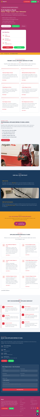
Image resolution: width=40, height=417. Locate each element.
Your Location (22, 373)
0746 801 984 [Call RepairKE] (27, 1)
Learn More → (24, 110)
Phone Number (22, 368)
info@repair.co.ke (8, 43)
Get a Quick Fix (5, 140)
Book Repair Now (20, 389)
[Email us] (37, 414)
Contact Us (22, 409)
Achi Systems (21, 415)
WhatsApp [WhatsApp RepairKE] (34, 1)
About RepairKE (22, 402)
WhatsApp (19, 47)
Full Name (3, 368)
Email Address (4, 373)
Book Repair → (4, 80)
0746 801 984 (7, 36)
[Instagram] (35, 408)
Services (21, 406)
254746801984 (8, 40)
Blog (20, 411)
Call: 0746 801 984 (6, 26)
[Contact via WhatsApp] (37, 411)
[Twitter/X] (33, 408)
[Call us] (37, 408)
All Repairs (24, 26)
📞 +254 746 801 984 (34, 403)
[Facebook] (31, 408)
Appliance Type (4, 378)
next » (8, 290)
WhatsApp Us (16, 26)
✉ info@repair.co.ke (34, 404)
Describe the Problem (5, 382)
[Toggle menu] (38, 1)
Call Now (7, 47)
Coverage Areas (22, 408)
